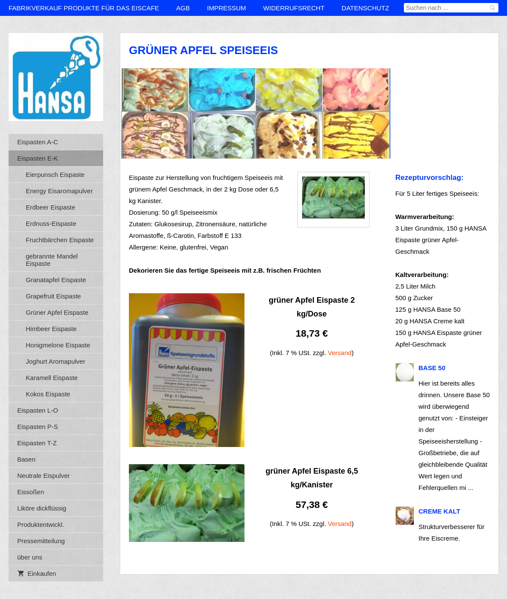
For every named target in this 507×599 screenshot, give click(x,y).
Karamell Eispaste (52, 377)
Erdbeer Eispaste (50, 207)
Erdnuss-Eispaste (51, 223)
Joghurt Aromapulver (55, 361)
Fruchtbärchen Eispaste (60, 239)
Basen (26, 459)
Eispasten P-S (37, 426)
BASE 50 (432, 367)
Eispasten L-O (37, 410)
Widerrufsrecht (294, 8)
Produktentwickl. (40, 524)
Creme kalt (439, 511)
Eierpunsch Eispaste (55, 174)
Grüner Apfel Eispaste (57, 312)
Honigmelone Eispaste (58, 345)
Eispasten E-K (37, 158)
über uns (29, 557)
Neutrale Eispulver (43, 475)
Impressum (226, 8)
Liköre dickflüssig (41, 508)
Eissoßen (30, 492)
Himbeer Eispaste (51, 328)
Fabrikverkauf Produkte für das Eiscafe (84, 8)
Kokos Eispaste (48, 394)
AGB (183, 8)
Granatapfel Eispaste (56, 279)
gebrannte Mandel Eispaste (52, 259)
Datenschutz (365, 8)
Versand (339, 352)
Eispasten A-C (37, 142)
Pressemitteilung (41, 540)
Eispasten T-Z (37, 443)
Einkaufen (36, 573)
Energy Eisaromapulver (59, 191)
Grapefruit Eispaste (53, 296)
